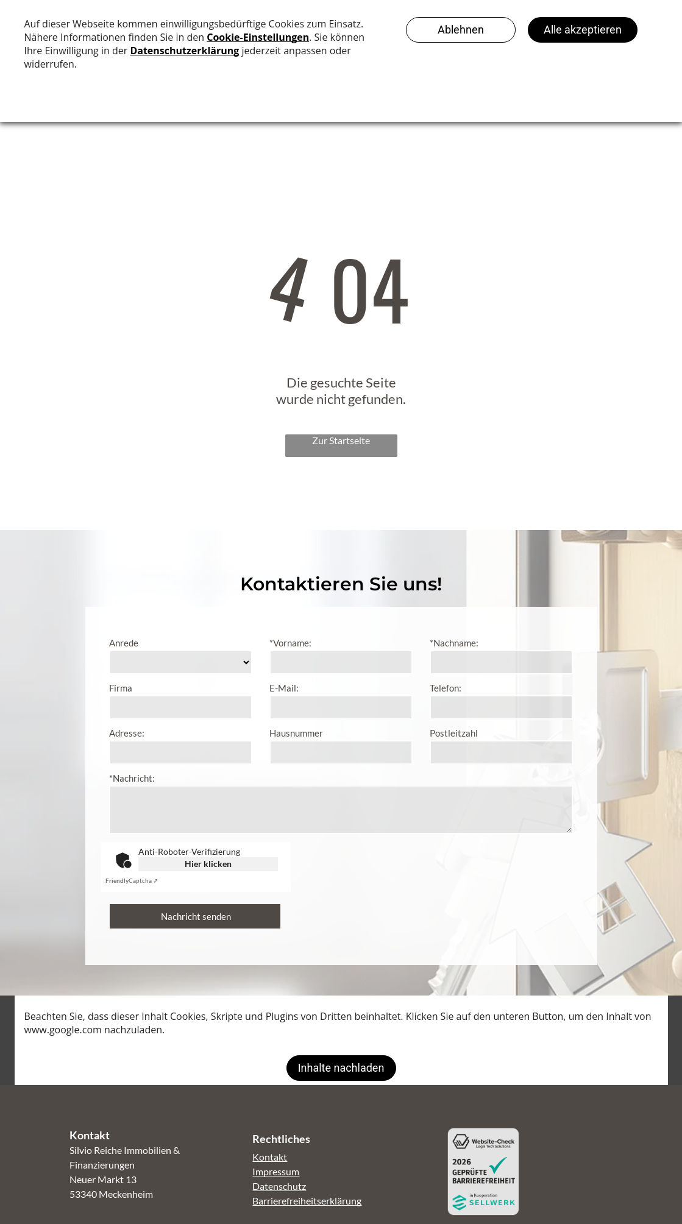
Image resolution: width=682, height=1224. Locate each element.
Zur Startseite (341, 440)
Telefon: (445, 687)
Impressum (275, 1171)
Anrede (123, 642)
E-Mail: (284, 687)
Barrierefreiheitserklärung (306, 1200)
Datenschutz (279, 1186)
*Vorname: (290, 642)
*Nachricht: (132, 778)
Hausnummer (296, 732)
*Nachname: (454, 642)
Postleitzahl (454, 732)
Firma (120, 687)
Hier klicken (208, 863)
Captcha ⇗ (131, 880)
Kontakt (269, 1156)
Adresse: (126, 732)
